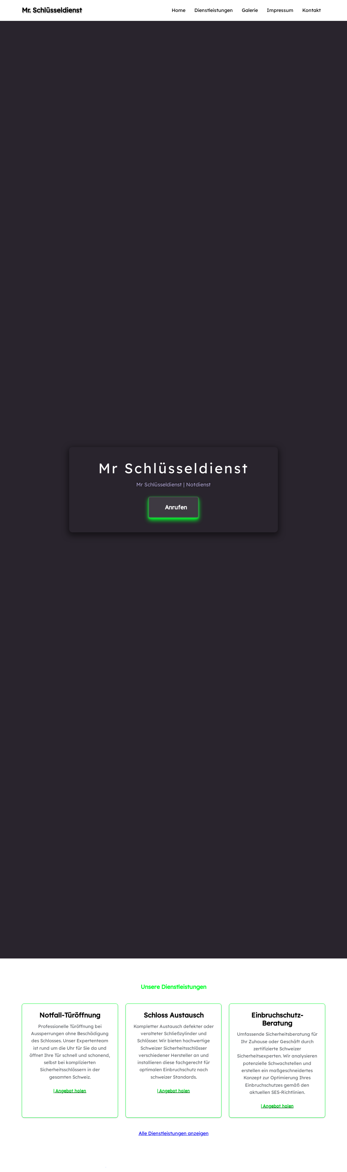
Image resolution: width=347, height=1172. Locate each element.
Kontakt (311, 10)
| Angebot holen (69, 1090)
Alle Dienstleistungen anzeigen (174, 1133)
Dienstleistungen (213, 10)
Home (178, 10)
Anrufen (176, 507)
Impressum (280, 10)
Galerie (250, 10)
